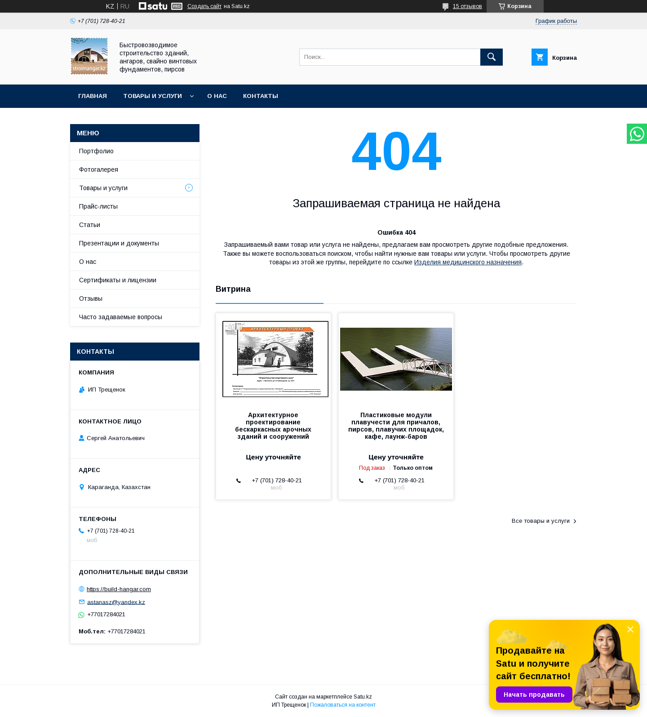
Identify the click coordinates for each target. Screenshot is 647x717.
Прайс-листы (98, 206)
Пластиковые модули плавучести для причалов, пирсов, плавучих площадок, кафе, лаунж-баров (396, 425)
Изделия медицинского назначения (468, 262)
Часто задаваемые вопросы (120, 317)
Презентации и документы (119, 243)
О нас (217, 96)
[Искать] (491, 57)
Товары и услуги (152, 96)
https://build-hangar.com (119, 589)
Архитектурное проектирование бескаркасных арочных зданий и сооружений (273, 425)
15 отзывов (467, 6)
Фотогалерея (98, 169)
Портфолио (96, 151)
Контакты (260, 96)
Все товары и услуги (541, 520)
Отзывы (90, 298)
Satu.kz (363, 697)
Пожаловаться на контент (343, 705)
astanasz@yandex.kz (116, 601)
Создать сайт (204, 6)
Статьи (89, 224)
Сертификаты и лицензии (117, 280)
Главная (92, 96)
